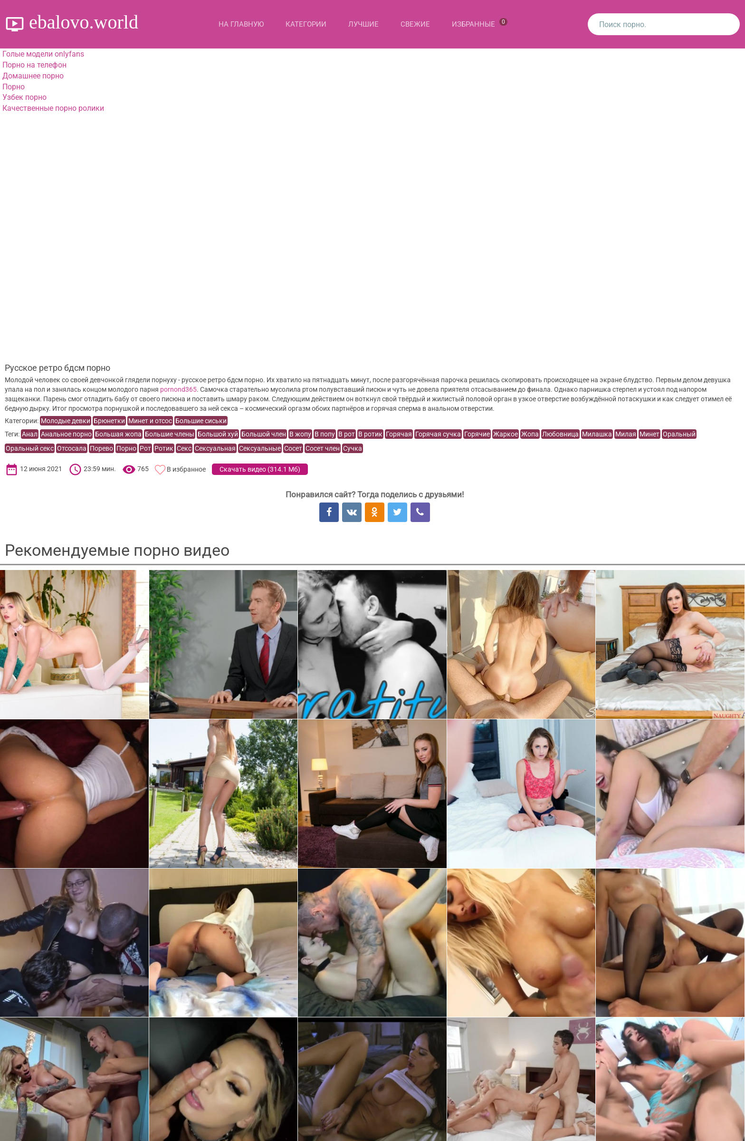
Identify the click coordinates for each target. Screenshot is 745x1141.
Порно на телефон (34, 64)
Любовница (560, 434)
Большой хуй (218, 434)
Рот (145, 448)
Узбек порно (24, 97)
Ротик (163, 448)
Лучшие (363, 24)
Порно (13, 86)
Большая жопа (118, 434)
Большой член (263, 434)
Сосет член (323, 448)
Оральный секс (30, 448)
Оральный (679, 434)
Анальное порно (66, 434)
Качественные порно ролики (53, 108)
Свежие (415, 24)
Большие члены (169, 434)
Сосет (293, 448)
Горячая (399, 434)
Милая (625, 434)
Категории (306, 24)
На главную (241, 24)
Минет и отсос (150, 421)
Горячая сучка (438, 434)
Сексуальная (215, 448)
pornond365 (178, 389)
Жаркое (505, 434)
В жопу (300, 434)
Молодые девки (65, 421)
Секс (184, 448)
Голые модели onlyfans (43, 53)
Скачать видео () (260, 469)
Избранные (479, 23)
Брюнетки (109, 421)
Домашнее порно (33, 75)
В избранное (186, 469)
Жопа (530, 434)
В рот (346, 434)
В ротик (370, 434)
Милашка (597, 434)
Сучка (352, 448)
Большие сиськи (201, 421)
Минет (649, 434)
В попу (325, 434)
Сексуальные (260, 448)
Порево (101, 448)
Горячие (477, 434)
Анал (30, 434)
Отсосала (71, 448)
